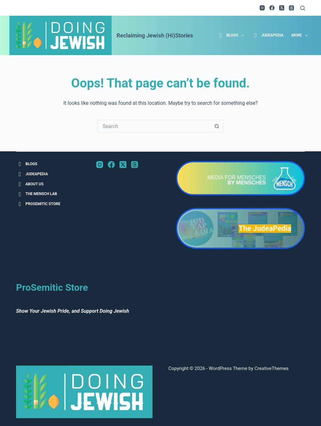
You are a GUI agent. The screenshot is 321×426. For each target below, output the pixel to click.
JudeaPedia (268, 35)
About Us (29, 184)
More (300, 35)
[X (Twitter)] (281, 7)
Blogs (231, 35)
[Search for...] (154, 126)
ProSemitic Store (38, 204)
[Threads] (291, 7)
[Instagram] (262, 7)
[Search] (302, 8)
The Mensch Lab (36, 194)
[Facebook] (271, 7)
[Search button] (217, 126)
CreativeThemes (272, 368)
